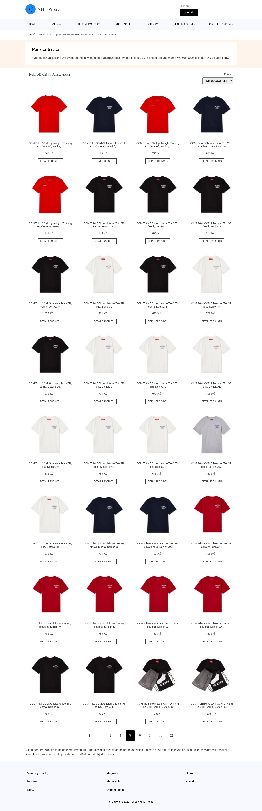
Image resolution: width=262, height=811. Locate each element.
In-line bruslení (182, 24)
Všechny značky (37, 773)
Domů (32, 24)
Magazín (112, 773)
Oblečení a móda (220, 24)
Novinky (32, 781)
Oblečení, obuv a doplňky (49, 34)
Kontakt (190, 781)
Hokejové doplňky (87, 24)
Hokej (54, 24)
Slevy (30, 789)
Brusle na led (123, 24)
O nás (189, 773)
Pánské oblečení (71, 34)
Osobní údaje (115, 789)
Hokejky (152, 24)
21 (172, 735)
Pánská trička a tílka (91, 34)
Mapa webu (114, 781)
